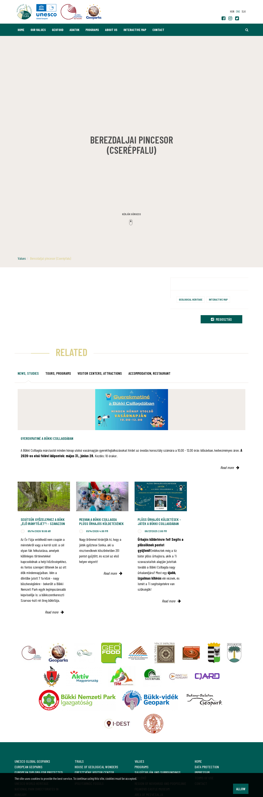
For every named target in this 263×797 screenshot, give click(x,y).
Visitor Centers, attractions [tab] (100, 373)
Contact (158, 30)
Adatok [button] (74, 30)
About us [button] (111, 30)
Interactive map (134, 30)
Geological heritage (190, 299)
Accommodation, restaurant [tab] (149, 373)
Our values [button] (38, 30)
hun (232, 11)
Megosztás (221, 319)
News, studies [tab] (28, 373)
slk (244, 11)
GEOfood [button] (57, 30)
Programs (92, 30)
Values (22, 258)
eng (238, 11)
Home (21, 30)
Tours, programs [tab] (58, 373)
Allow (240, 789)
